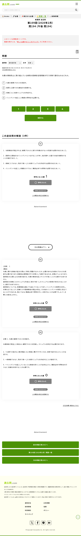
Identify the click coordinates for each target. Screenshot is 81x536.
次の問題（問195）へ (40, 460)
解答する (40, 118)
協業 (45, 507)
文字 (24, 63)
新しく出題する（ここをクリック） (28, 42)
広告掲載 (47, 503)
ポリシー (46, 510)
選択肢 (4, 63)
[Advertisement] (40, 223)
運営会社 (28, 503)
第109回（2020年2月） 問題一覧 (40, 452)
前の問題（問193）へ (40, 445)
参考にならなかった (40, 190)
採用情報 (28, 507)
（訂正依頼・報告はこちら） (9, 70)
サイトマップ (29, 514)
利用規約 (28, 510)
